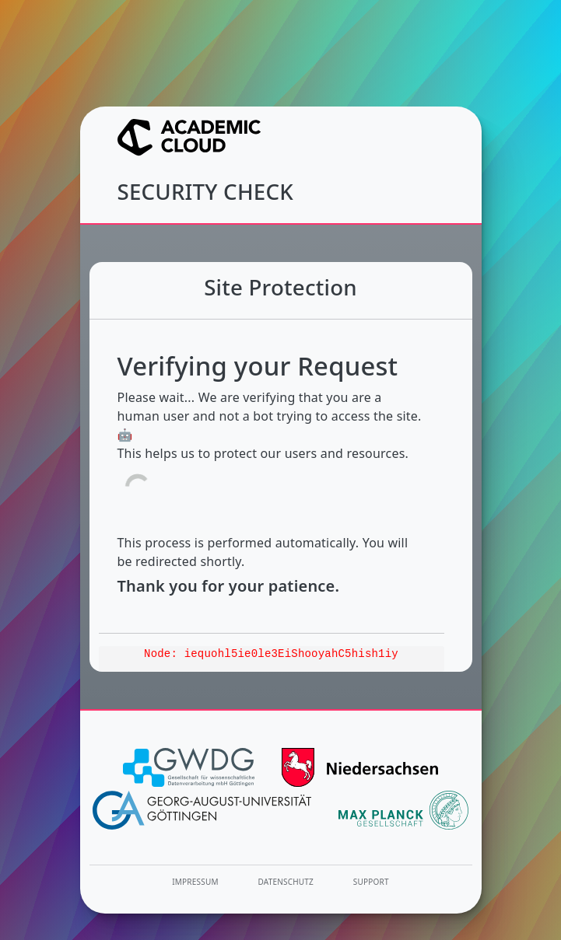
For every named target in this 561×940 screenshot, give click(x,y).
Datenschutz (286, 881)
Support (371, 881)
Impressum (195, 881)
